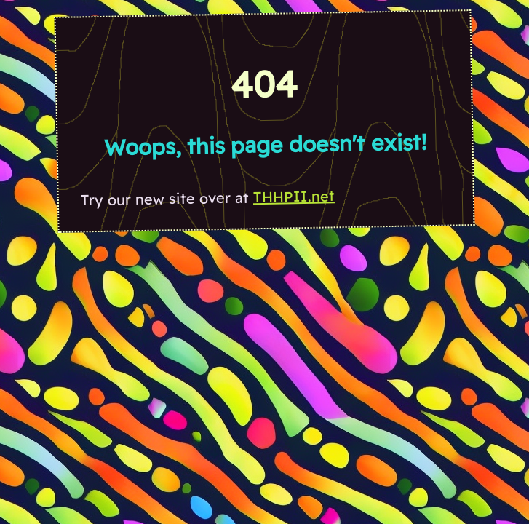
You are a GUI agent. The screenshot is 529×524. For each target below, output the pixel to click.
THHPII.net (294, 196)
